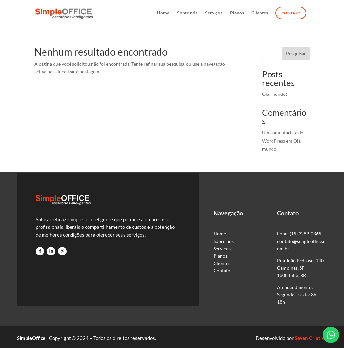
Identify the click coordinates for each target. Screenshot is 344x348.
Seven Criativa (311, 338)
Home (163, 13)
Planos (237, 13)
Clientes (259, 13)
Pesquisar (296, 53)
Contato (291, 13)
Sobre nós (187, 13)
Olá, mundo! (274, 94)
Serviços (213, 13)
